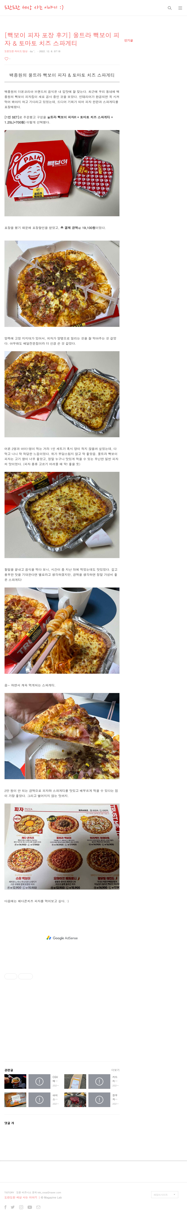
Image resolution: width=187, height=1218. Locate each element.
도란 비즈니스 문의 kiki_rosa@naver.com (38, 1192)
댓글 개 (9, 1123)
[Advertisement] (62, 937)
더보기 (115, 1070)
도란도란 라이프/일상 (16, 51)
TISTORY (9, 1192)
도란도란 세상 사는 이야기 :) (34, 7)
